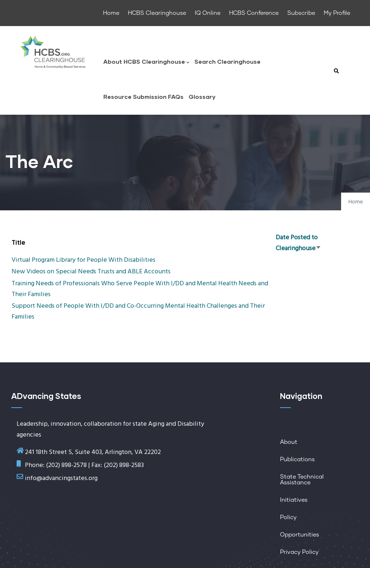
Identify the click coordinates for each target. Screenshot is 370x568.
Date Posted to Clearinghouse (298, 243)
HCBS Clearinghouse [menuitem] (157, 13)
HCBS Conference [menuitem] (254, 13)
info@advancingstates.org (61, 478)
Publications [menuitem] (297, 459)
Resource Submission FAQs (143, 96)
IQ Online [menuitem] (207, 13)
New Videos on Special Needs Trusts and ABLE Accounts (91, 271)
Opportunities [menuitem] (299, 535)
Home (355, 202)
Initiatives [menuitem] (293, 500)
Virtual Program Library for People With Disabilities (83, 260)
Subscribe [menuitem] (301, 13)
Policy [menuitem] (288, 517)
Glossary (202, 96)
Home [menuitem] (111, 13)
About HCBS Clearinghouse (146, 62)
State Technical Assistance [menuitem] (302, 479)
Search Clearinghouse (227, 61)
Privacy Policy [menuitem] (299, 552)
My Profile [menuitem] (337, 13)
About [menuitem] (288, 442)
